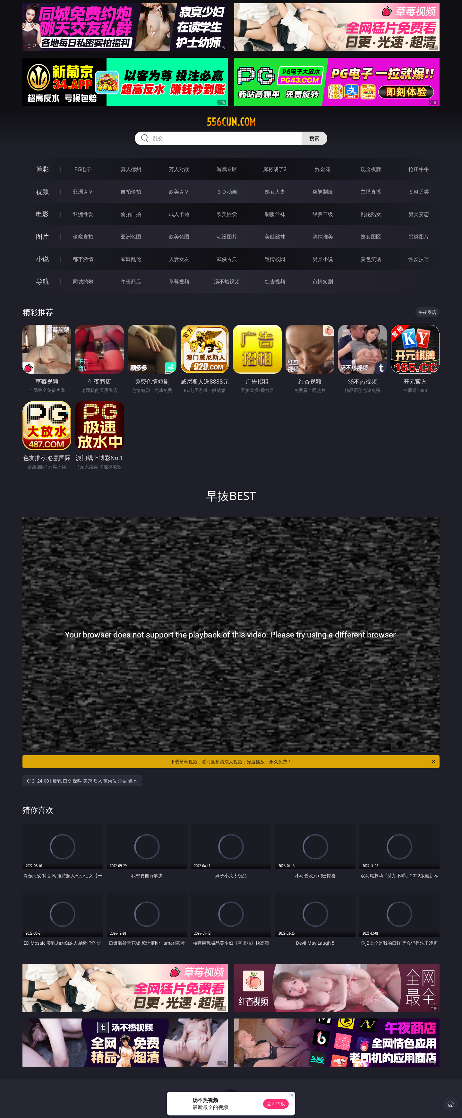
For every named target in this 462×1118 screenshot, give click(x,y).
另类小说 (322, 259)
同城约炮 (83, 281)
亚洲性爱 (83, 214)
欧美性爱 (227, 214)
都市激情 (83, 259)
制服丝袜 (275, 214)
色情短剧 (322, 281)
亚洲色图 (131, 236)
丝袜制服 (322, 191)
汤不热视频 (227, 281)
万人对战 (179, 169)
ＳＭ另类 (418, 191)
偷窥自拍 (83, 236)
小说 (42, 259)
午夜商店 (131, 281)
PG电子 (82, 169)
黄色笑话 (371, 259)
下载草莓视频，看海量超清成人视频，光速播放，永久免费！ (303, 762)
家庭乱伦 (131, 259)
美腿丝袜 (275, 236)
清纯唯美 (322, 236)
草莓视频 (179, 281)
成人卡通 (179, 214)
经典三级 (322, 214)
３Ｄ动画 (227, 191)
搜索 (314, 138)
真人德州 (131, 169)
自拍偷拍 (131, 191)
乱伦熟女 (371, 214)
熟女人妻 (275, 191)
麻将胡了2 (275, 169)
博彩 (42, 169)
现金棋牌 (371, 169)
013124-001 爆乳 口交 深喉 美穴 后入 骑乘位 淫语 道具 (82, 781)
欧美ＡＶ (179, 191)
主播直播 (371, 191)
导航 (42, 281)
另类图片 (418, 236)
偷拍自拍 (131, 214)
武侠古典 (227, 259)
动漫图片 (227, 236)
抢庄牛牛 (418, 169)
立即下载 (276, 1104)
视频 (42, 191)
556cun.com (231, 122)
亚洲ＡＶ (83, 191)
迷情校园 (275, 259)
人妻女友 (179, 259)
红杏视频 (275, 281)
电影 (42, 214)
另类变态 (418, 214)
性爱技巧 (418, 259)
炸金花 (322, 169)
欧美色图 (179, 236)
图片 (42, 236)
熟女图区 (371, 236)
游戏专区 (227, 169)
